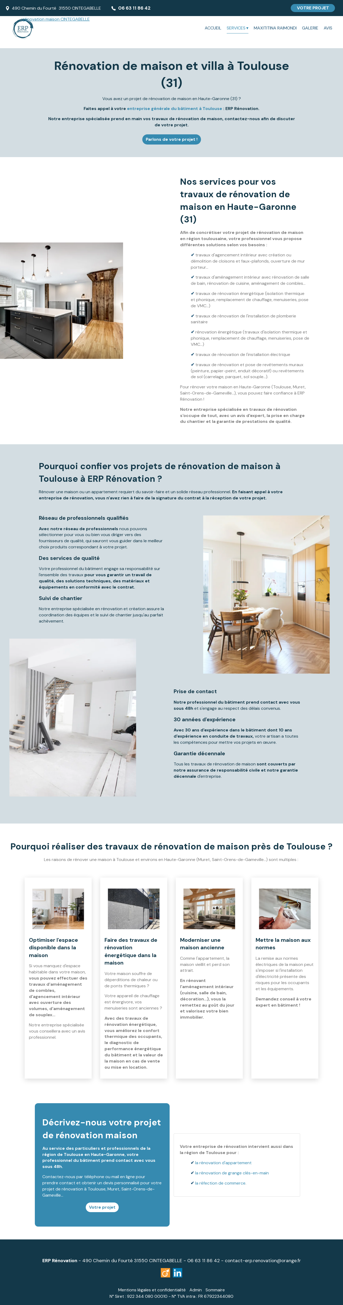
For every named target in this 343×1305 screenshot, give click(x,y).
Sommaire (215, 1290)
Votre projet (102, 1207)
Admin (195, 1290)
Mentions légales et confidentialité (152, 1290)
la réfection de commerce (221, 1183)
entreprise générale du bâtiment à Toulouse (174, 108)
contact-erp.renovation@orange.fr (263, 1261)
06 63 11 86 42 (203, 1261)
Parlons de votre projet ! (171, 139)
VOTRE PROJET (313, 8)
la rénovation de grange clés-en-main (232, 1173)
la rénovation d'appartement (224, 1163)
